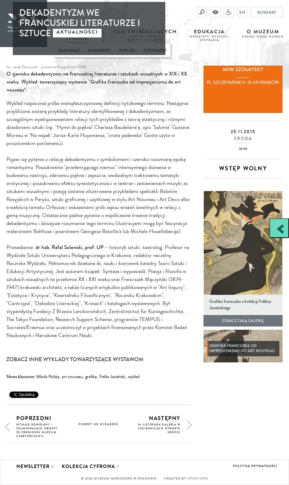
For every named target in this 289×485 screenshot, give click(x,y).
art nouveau (72, 377)
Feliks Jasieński (112, 377)
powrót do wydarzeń (98, 424)
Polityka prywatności (255, 466)
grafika (91, 377)
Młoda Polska (47, 377)
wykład (134, 377)
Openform (197, 478)
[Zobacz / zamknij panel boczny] (279, 228)
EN (242, 12)
